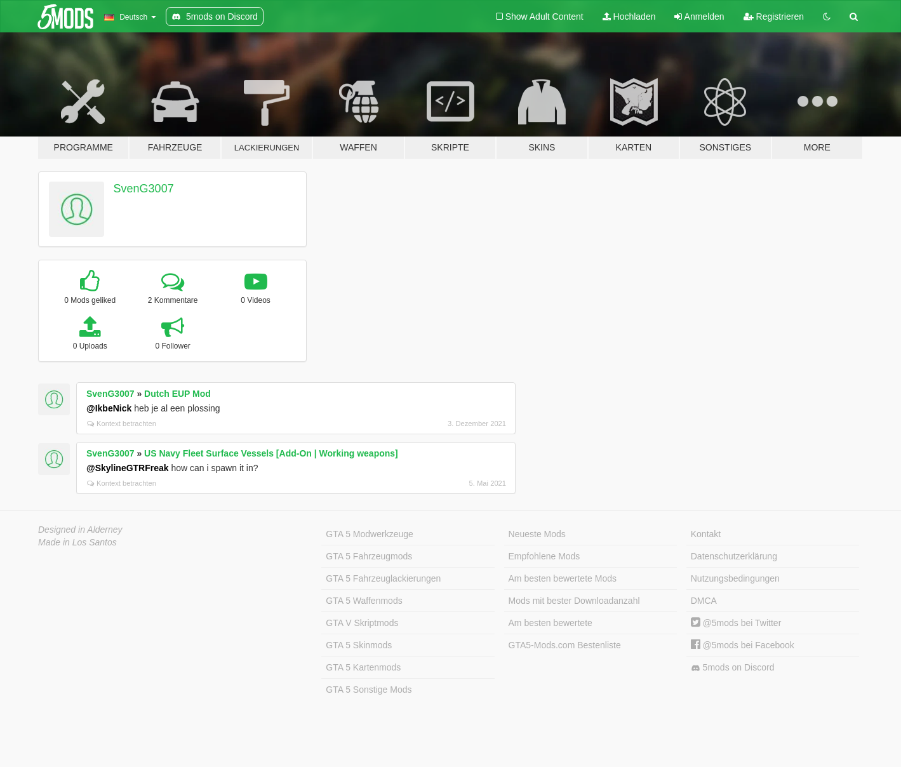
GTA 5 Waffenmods (364, 601)
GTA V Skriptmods (362, 623)
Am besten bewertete (550, 623)
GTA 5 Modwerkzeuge (369, 534)
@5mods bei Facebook (742, 645)
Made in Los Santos (77, 542)
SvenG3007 (144, 188)
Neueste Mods (537, 534)
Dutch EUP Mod (177, 394)
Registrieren (774, 16)
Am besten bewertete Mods (563, 578)
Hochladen (629, 16)
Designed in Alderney (80, 529)
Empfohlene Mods (544, 556)
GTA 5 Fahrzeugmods (369, 556)
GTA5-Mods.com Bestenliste (565, 645)
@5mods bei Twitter (736, 623)
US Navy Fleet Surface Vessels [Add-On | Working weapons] (271, 453)
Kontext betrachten (121, 423)
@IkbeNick (108, 408)
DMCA (704, 601)
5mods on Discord (733, 667)
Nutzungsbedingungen (735, 578)
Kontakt (706, 534)
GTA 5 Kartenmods (363, 667)
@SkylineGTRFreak (127, 468)
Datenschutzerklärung (734, 556)
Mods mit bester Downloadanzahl (574, 601)
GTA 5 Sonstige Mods (368, 689)
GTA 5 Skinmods (359, 645)
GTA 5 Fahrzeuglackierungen (383, 578)
